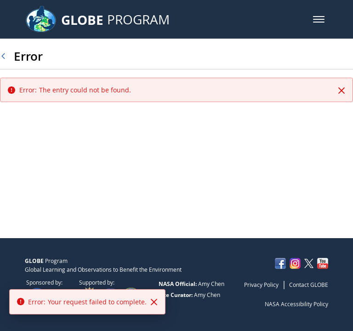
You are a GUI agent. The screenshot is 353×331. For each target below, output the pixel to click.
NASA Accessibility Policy (296, 304)
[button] (318, 19)
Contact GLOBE (308, 284)
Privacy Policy (261, 284)
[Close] (341, 90)
